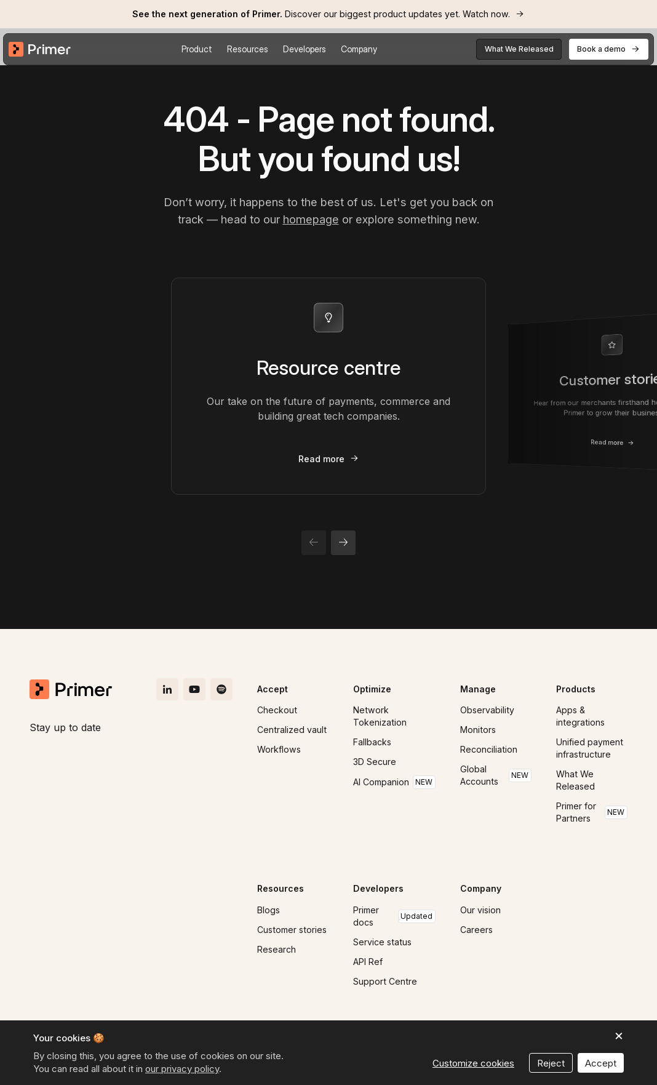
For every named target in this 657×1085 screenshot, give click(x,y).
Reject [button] (551, 1063)
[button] (197, 49)
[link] (328, 14)
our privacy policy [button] (182, 1069)
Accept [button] (600, 1063)
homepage (311, 219)
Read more (321, 459)
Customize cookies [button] (473, 1063)
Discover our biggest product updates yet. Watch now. (321, 14)
